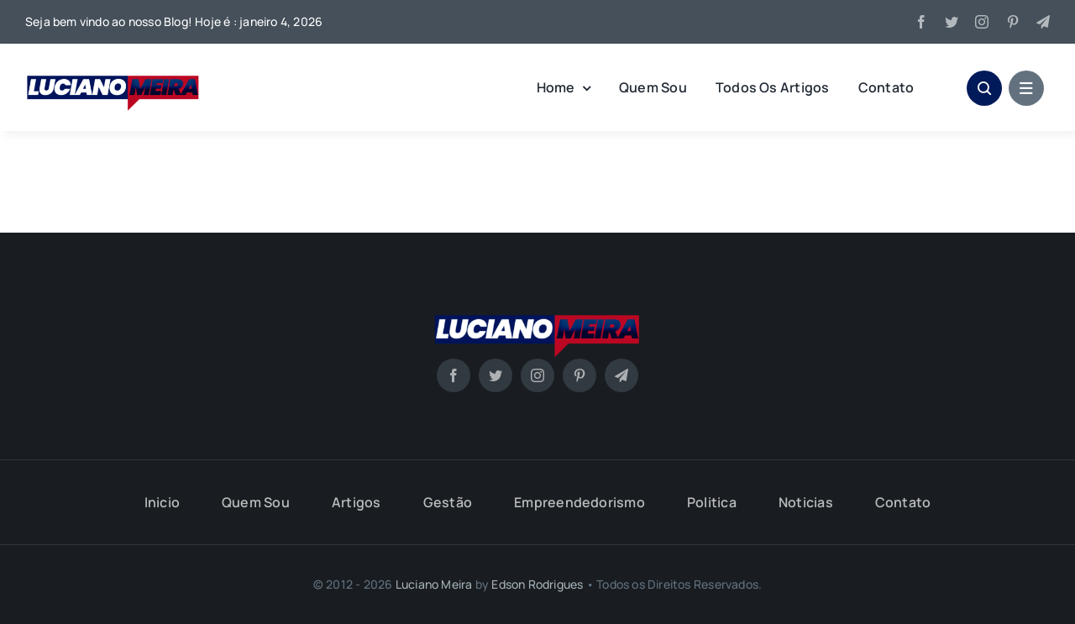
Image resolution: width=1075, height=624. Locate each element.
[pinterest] (1013, 22)
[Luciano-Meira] (113, 69)
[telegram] (1043, 22)
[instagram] (981, 22)
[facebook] (921, 22)
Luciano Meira (434, 584)
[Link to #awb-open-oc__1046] (984, 88)
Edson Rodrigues (537, 584)
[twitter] (951, 22)
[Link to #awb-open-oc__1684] (1026, 88)
